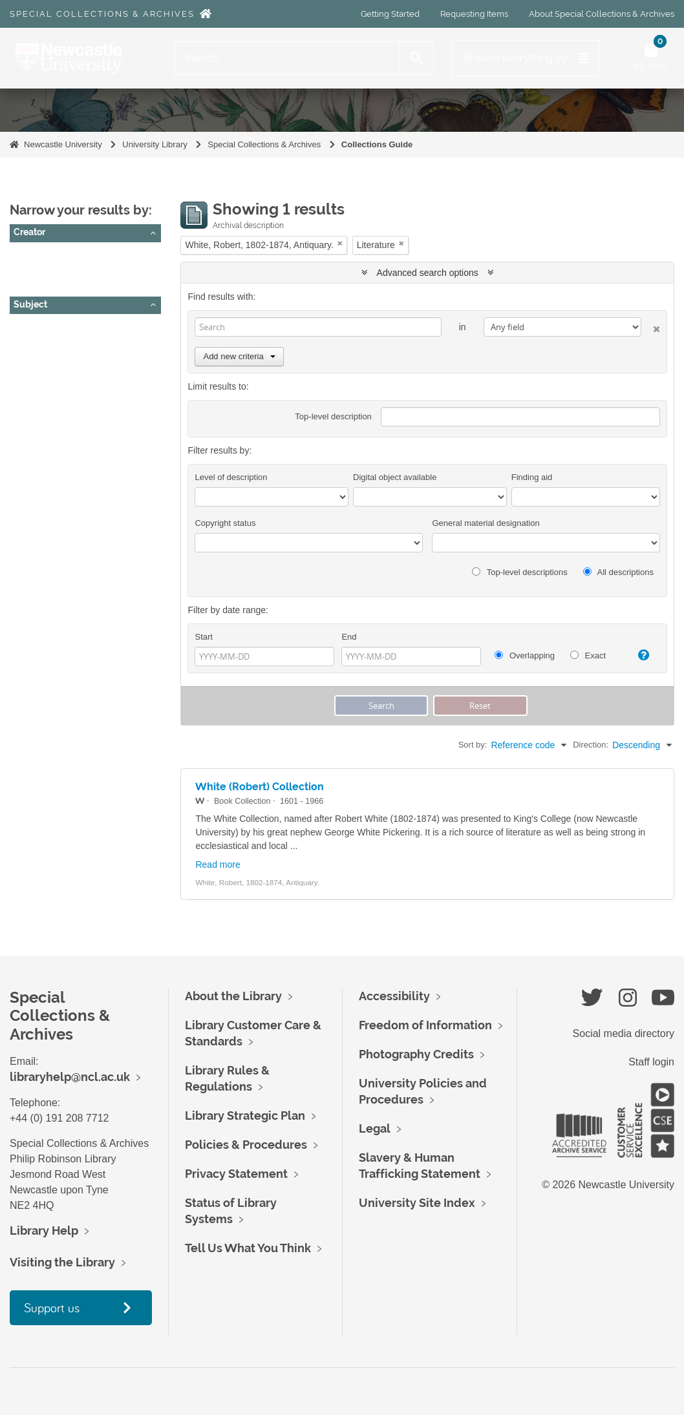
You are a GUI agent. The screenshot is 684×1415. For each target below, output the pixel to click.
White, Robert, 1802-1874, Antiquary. (93, 271)
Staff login (651, 1061)
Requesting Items (474, 14)
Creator (29, 232)
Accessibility (394, 996)
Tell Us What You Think (248, 1248)
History (33, 343)
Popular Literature (55, 391)
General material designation (485, 523)
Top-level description (333, 416)
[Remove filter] (340, 243)
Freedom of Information (425, 1025)
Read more (217, 864)
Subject (30, 304)
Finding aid (532, 477)
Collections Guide (377, 144)
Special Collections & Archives (102, 14)
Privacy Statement (236, 1173)
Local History (45, 359)
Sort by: (472, 744)
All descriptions (618, 572)
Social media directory (623, 1033)
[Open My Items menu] (651, 58)
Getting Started (390, 14)
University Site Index (417, 1203)
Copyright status (225, 523)
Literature (38, 375)
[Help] (639, 655)
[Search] (287, 58)
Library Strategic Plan (245, 1115)
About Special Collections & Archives (601, 14)
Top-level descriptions (519, 572)
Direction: (590, 744)
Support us (52, 1307)
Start (203, 637)
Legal (374, 1128)
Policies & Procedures (246, 1144)
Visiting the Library (62, 1262)
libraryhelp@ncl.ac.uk (70, 1077)
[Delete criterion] (650, 326)
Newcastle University (63, 144)
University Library (154, 144)
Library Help (44, 1230)
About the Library (233, 996)
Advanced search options (427, 272)
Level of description (231, 477)
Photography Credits (416, 1054)
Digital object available (394, 477)
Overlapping (525, 655)
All (24, 255)
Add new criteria (239, 356)
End (348, 637)
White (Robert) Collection (259, 787)
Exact (588, 655)
